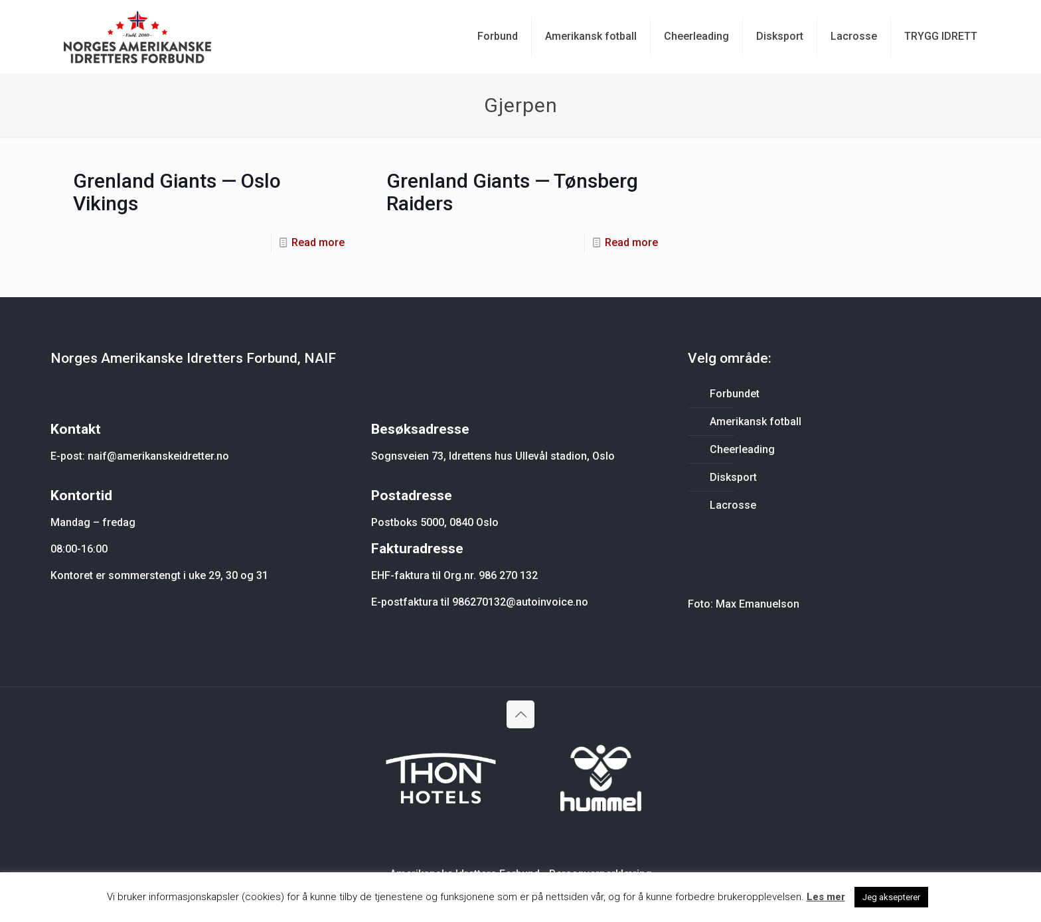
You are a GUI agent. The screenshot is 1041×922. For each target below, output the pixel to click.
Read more (318, 242)
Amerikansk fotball (755, 421)
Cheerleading (742, 449)
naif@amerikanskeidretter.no (158, 456)
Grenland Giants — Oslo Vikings (177, 192)
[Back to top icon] (520, 714)
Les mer (826, 897)
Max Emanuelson (757, 604)
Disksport (733, 477)
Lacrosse (733, 505)
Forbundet (735, 393)
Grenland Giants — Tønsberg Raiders (512, 192)
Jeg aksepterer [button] (891, 897)
